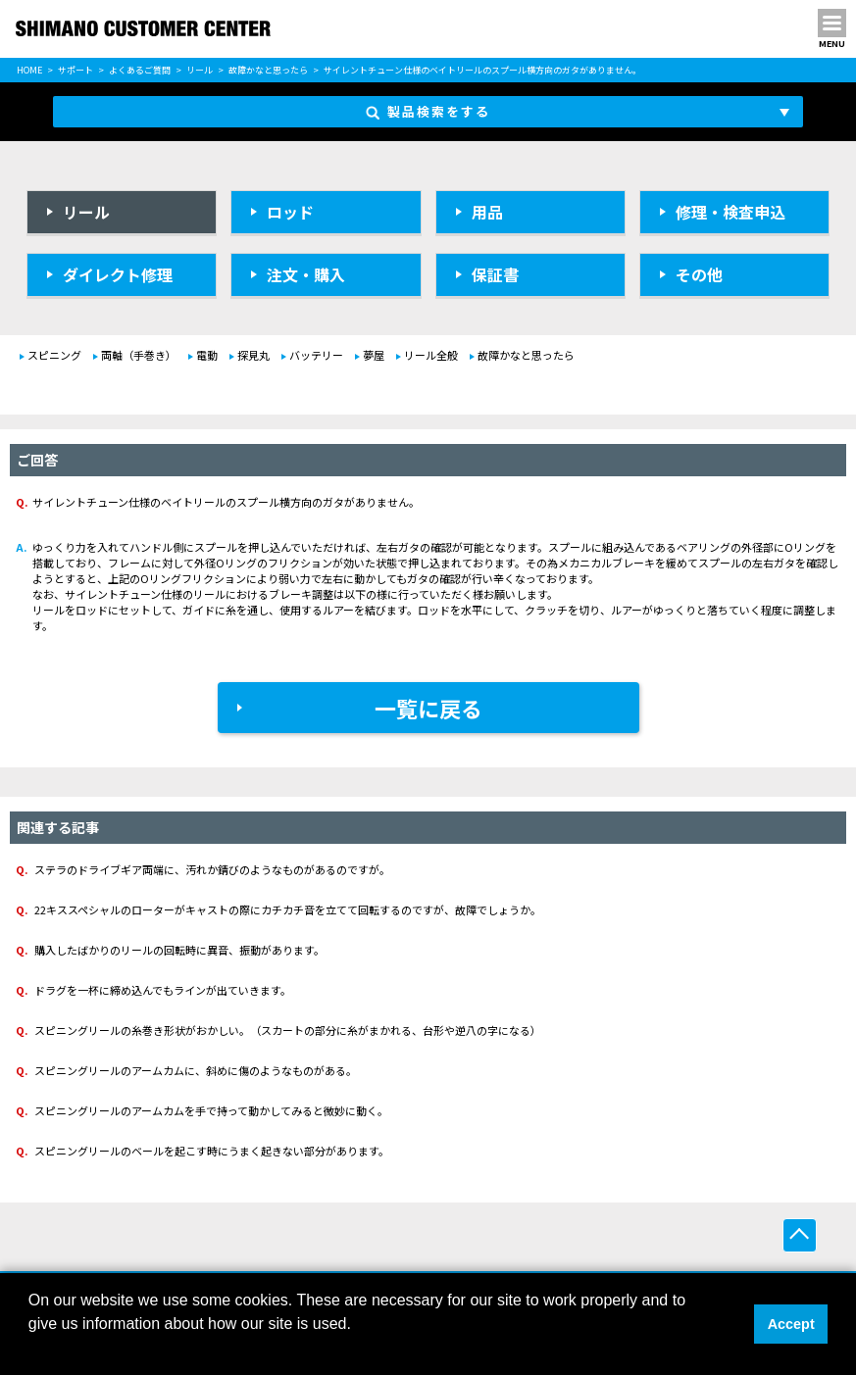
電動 (207, 355)
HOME (29, 70)
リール (199, 70)
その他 (699, 274)
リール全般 (431, 355)
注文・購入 (306, 274)
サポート (75, 70)
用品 (487, 211)
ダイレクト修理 (118, 274)
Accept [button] (791, 1324)
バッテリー (316, 355)
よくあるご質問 (140, 70)
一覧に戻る (428, 707)
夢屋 (373, 355)
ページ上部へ (799, 1235)
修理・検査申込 (730, 211)
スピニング (54, 355)
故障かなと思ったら (268, 70)
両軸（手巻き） (138, 355)
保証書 (495, 274)
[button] (31, 1349)
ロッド (290, 211)
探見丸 (253, 355)
